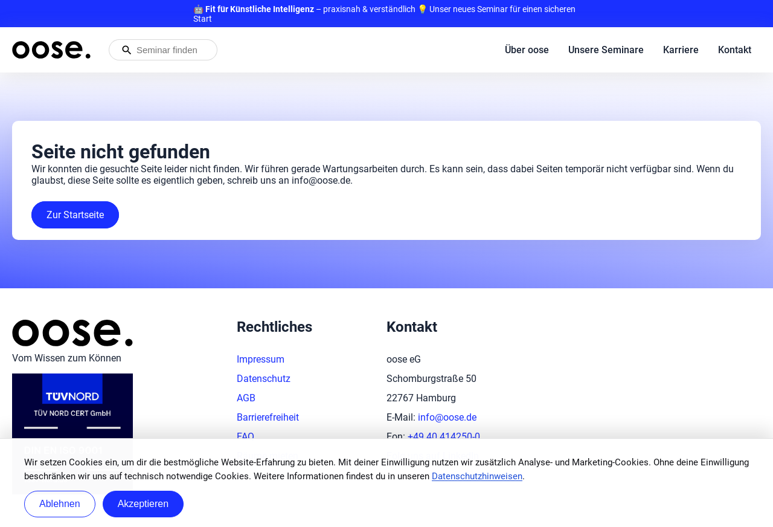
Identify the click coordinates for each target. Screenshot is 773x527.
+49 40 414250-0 (444, 436)
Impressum (260, 359)
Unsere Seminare (606, 50)
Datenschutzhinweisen (477, 476)
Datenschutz (263, 378)
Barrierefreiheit (268, 417)
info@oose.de (447, 417)
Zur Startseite (75, 215)
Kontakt (734, 50)
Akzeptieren (143, 504)
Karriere (681, 50)
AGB (246, 398)
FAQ (245, 436)
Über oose (527, 50)
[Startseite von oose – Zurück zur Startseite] (51, 49)
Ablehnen (59, 504)
